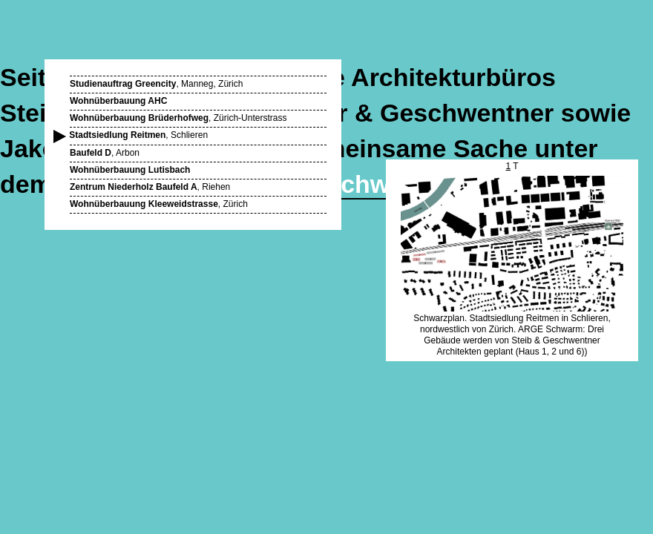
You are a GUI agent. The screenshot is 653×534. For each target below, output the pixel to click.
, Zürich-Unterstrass (178, 118)
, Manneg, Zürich (156, 84)
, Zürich (159, 204)
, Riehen (150, 187)
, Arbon (105, 153)
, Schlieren (139, 135)
